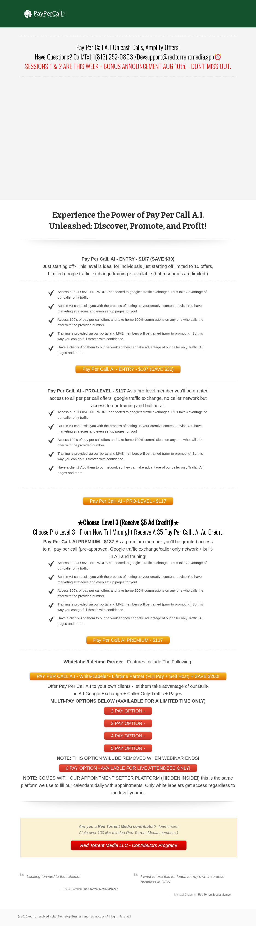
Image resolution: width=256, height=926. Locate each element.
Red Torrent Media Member (101, 889)
